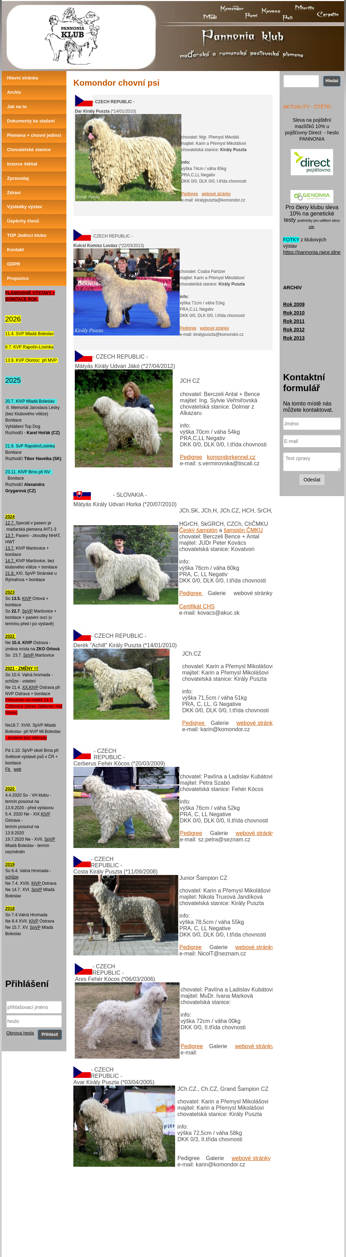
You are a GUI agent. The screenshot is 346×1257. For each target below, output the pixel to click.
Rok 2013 (293, 338)
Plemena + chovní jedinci (34, 135)
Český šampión (198, 530)
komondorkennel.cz (231, 457)
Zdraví (14, 192)
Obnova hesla (20, 1033)
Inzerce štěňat (22, 164)
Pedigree (189, 193)
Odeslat (311, 479)
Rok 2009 (293, 304)
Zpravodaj (18, 178)
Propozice (18, 278)
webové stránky (216, 193)
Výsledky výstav (24, 206)
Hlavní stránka (22, 77)
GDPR (13, 264)
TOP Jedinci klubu (26, 235)
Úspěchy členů (23, 221)
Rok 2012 (293, 329)
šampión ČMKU (243, 530)
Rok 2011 (293, 321)
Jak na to (17, 106)
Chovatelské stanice (29, 149)
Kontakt (15, 249)
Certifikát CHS (197, 606)
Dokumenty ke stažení (31, 120)
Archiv (14, 92)
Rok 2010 (293, 313)
